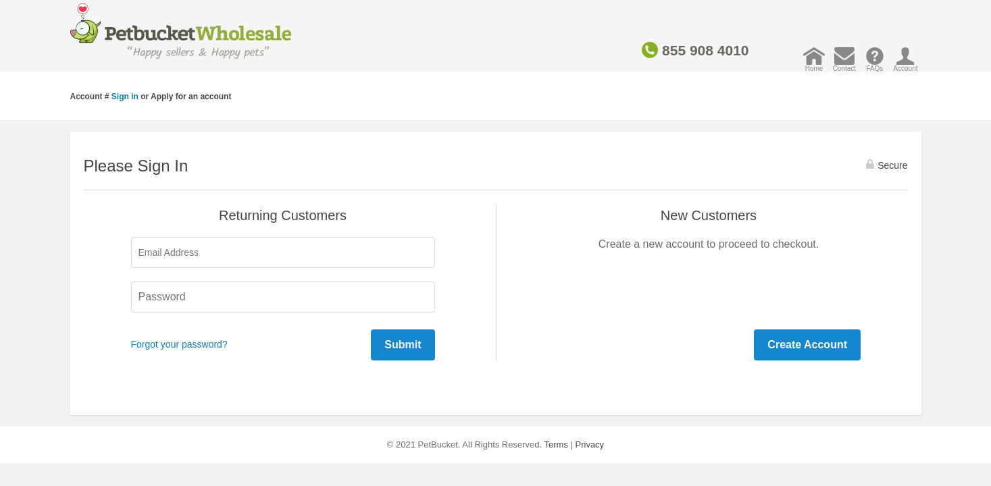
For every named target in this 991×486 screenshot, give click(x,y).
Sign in (124, 96)
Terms (556, 444)
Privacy (590, 444)
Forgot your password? (179, 344)
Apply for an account (191, 96)
